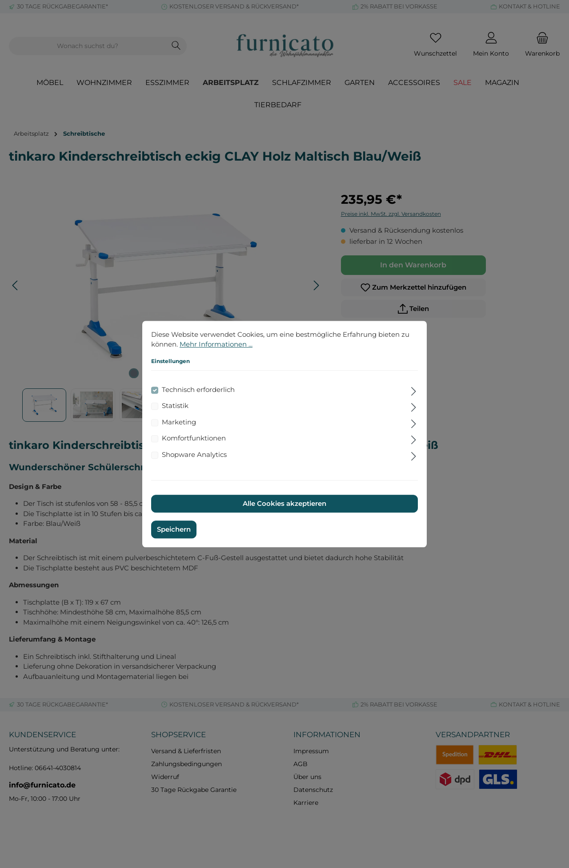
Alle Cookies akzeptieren (284, 503)
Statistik (175, 405)
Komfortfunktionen (194, 438)
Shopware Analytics (194, 454)
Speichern (174, 529)
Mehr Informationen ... (216, 344)
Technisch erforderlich (198, 389)
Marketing (179, 422)
